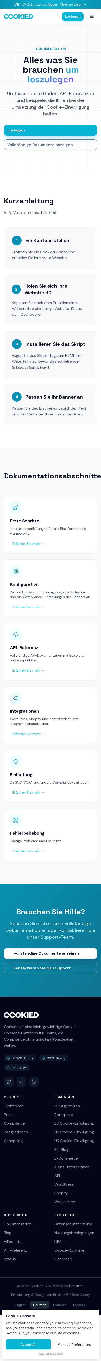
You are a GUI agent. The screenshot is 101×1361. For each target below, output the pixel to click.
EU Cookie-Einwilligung (74, 1123)
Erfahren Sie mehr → (28, 543)
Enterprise (63, 1114)
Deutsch (39, 1305)
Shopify (61, 1193)
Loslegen (73, 16)
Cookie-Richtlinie (69, 1250)
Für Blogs (62, 1149)
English (20, 1305)
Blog (7, 1232)
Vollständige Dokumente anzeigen (40, 144)
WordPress (64, 1184)
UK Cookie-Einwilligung (74, 1140)
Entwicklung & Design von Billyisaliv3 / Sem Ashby (50, 1294)
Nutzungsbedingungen (74, 1232)
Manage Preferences (74, 1344)
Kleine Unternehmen (72, 1166)
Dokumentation (18, 1224)
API (57, 1175)
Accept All (28, 1344)
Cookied (58, 1353)
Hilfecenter (13, 1241)
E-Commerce (66, 1158)
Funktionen (14, 1105)
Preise (9, 1114)
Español (79, 1305)
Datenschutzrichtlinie (73, 1224)
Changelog (13, 1140)
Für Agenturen (67, 1105)
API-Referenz (15, 1250)
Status (10, 1258)
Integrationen (16, 1132)
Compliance (14, 1123)
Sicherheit (63, 1258)
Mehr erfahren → (73, 4)
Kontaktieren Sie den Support (42, 967)
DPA (58, 1241)
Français (59, 1305)
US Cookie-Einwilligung (74, 1132)
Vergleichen (64, 1201)
